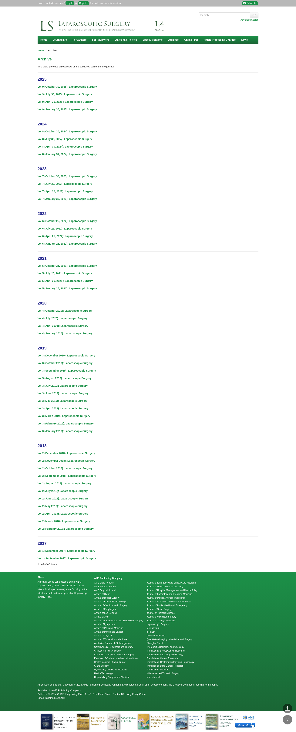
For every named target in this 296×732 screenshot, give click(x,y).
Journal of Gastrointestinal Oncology (165, 586)
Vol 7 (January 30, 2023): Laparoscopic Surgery (67, 198)
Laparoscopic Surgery (158, 624)
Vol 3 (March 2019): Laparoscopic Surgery (64, 415)
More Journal (153, 677)
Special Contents (153, 39)
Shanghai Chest (155, 643)
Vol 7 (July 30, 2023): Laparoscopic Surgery (65, 183)
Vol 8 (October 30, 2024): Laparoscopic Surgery (67, 131)
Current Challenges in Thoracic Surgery (114, 654)
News (244, 39)
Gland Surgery (101, 666)
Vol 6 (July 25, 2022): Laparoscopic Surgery (65, 228)
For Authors (80, 39)
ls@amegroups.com (55, 698)
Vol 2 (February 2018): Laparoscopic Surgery (66, 528)
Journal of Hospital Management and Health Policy (172, 590)
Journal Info (60, 39)
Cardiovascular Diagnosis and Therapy (113, 647)
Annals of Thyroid (103, 635)
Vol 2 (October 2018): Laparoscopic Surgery (65, 468)
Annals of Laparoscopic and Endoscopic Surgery (118, 620)
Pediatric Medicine (156, 635)
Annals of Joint (101, 616)
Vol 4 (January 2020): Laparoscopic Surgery (65, 333)
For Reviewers (100, 39)
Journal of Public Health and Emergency (167, 605)
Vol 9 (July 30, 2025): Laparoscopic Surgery (65, 94)
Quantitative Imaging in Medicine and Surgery (170, 639)
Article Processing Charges (220, 39)
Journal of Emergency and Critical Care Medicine (171, 582)
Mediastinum (153, 628)
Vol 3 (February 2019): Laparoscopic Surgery (66, 423)
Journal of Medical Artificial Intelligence (166, 598)
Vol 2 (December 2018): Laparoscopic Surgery (66, 453)
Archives (173, 39)
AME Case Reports (104, 582)
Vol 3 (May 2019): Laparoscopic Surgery (62, 400)
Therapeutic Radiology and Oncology (165, 647)
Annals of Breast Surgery (106, 598)
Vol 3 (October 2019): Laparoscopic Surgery (65, 363)
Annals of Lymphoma (104, 624)
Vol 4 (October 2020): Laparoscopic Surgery (65, 310)
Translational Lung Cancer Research (165, 666)
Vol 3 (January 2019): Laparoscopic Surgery (65, 431)
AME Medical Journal (105, 586)
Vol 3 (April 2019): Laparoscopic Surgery (63, 408)
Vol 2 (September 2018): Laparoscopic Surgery (67, 475)
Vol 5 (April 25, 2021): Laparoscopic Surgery (65, 280)
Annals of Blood (102, 594)
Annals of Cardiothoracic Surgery (110, 605)
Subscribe (250, 3)
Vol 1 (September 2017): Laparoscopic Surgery (67, 558)
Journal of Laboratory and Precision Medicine (169, 594)
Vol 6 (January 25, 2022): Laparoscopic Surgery (67, 243)
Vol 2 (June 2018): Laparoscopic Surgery (63, 498)
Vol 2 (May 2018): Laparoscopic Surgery (62, 506)
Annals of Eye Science (105, 613)
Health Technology (103, 673)
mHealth (151, 632)
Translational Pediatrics (158, 669)
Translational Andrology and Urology (165, 654)
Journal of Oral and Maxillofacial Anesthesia (169, 601)
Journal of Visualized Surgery (161, 616)
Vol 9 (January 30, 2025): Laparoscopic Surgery (67, 109)
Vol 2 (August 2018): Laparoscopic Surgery (64, 483)
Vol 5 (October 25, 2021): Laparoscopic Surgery (67, 265)
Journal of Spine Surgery (159, 609)
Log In (70, 3)
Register (83, 3)
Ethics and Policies (126, 39)
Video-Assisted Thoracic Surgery (163, 673)
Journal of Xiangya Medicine (161, 620)
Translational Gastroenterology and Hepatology (170, 662)
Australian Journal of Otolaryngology (112, 643)
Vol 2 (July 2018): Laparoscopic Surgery (63, 490)
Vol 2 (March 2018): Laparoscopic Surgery (64, 521)
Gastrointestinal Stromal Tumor (109, 662)
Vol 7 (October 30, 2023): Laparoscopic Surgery (67, 176)
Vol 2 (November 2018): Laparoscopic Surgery (66, 460)
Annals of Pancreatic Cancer (108, 632)
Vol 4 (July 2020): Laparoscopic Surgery (63, 318)
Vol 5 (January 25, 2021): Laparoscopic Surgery (67, 288)
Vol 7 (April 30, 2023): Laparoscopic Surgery (65, 191)
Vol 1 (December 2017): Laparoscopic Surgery (66, 550)
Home (43, 39)
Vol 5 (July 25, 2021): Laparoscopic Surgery (65, 273)
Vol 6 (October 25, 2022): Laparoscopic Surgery (67, 221)
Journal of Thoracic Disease (161, 613)
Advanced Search (249, 20)
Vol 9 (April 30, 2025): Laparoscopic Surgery (65, 101)
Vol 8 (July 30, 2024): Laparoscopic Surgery (65, 139)
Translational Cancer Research (162, 658)
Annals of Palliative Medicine (108, 628)
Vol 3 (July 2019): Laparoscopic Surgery (63, 385)
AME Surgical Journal (105, 590)
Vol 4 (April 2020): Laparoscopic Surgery (63, 325)
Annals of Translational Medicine (110, 639)
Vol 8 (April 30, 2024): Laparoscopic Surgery (65, 146)
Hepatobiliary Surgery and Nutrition (112, 677)
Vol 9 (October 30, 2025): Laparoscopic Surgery (67, 86)
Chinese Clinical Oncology (107, 650)
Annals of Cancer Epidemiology (110, 601)
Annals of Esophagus (105, 609)
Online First (191, 39)
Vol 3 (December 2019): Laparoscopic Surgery (66, 355)
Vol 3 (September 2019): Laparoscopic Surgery (67, 370)
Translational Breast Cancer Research (166, 650)
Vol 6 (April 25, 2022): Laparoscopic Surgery (65, 236)
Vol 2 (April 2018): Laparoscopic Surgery (63, 513)
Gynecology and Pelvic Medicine (110, 669)
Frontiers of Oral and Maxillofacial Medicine (116, 658)
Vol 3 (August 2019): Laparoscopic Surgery (64, 378)
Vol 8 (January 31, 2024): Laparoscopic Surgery (67, 154)
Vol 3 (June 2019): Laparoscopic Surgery (63, 393)
